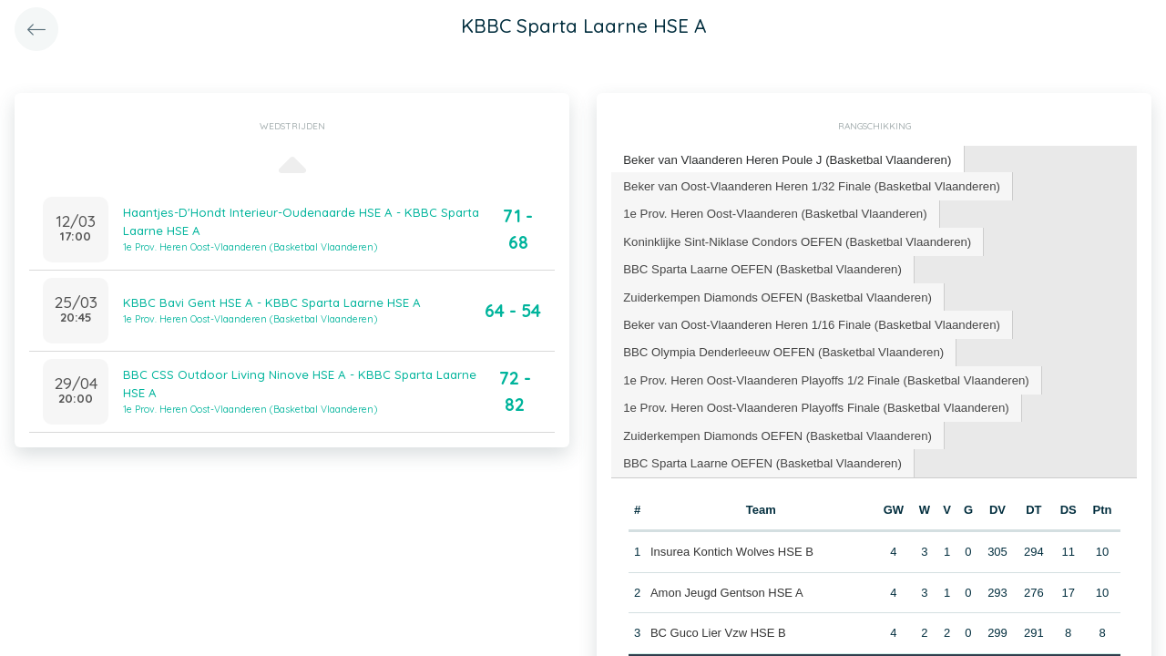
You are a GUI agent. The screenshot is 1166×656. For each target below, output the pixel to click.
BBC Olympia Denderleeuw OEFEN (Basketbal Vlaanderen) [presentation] (780, 348)
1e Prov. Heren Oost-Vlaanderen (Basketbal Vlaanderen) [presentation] (772, 212)
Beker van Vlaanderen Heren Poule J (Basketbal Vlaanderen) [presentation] (784, 159)
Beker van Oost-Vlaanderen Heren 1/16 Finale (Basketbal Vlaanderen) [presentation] (808, 321)
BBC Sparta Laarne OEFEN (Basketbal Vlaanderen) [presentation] (760, 266)
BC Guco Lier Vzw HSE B (718, 627)
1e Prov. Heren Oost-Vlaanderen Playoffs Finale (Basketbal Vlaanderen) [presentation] (812, 403)
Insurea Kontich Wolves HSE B (731, 546)
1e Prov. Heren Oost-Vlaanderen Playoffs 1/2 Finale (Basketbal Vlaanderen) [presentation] (822, 376)
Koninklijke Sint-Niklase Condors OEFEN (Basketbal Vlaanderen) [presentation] (794, 239)
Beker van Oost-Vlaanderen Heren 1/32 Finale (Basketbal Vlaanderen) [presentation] (808, 184)
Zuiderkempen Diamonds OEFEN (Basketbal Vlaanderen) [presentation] (774, 294)
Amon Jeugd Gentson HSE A (726, 587)
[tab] (784, 160)
